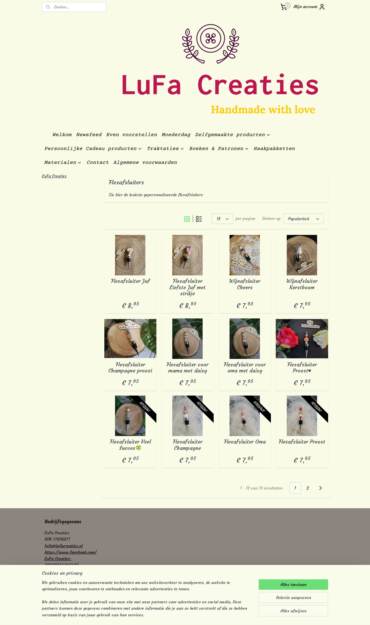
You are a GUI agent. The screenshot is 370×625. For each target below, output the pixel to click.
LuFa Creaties (54, 176)
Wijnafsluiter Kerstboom (301, 284)
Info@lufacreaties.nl (64, 545)
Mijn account (309, 6)
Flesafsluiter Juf (130, 281)
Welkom (61, 135)
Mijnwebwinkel (243, 614)
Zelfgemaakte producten (233, 135)
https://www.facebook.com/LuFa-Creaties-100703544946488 (71, 559)
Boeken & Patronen (219, 149)
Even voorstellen (131, 135)
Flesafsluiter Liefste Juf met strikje (187, 287)
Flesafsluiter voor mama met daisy (187, 367)
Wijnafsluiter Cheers (244, 284)
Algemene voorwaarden (145, 163)
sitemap (165, 614)
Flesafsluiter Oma (245, 442)
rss (176, 614)
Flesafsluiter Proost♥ (302, 367)
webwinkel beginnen (196, 614)
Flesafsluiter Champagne (187, 445)
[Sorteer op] (303, 219)
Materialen (63, 163)
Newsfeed (88, 135)
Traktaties (165, 149)
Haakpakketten (274, 149)
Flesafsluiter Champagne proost (130, 367)
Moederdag (176, 135)
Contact (97, 163)
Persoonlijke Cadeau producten (93, 149)
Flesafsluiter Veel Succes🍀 (130, 445)
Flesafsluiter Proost (302, 442)
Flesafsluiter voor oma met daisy (245, 367)
